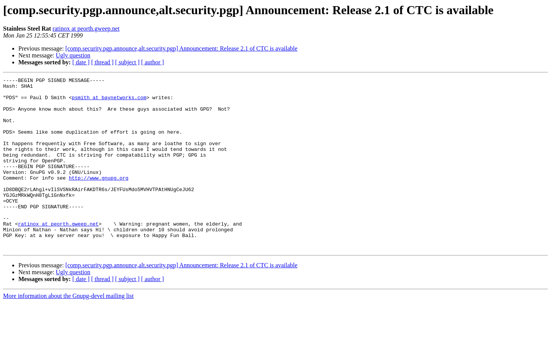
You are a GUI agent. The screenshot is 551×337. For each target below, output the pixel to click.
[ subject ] (127, 62)
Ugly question (73, 55)
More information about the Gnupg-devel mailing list (68, 330)
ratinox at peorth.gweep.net (85, 28)
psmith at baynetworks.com (109, 101)
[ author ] (152, 62)
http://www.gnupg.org (99, 198)
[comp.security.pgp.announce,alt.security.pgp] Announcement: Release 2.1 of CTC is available (181, 48)
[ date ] (81, 62)
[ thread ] (102, 62)
